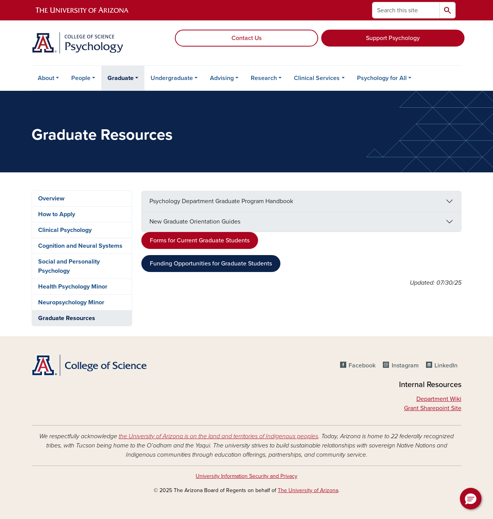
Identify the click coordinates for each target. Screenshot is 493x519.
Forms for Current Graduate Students (200, 240)
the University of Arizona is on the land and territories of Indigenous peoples (218, 436)
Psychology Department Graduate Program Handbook (221, 201)
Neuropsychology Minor (71, 302)
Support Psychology (393, 38)
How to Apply (56, 214)
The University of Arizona (308, 490)
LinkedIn (446, 365)
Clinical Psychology (65, 230)
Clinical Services (317, 78)
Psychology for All (382, 78)
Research (264, 78)
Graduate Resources (66, 318)
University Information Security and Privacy (246, 476)
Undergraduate (172, 78)
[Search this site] (406, 10)
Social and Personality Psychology (69, 266)
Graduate (120, 78)
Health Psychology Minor (72, 286)
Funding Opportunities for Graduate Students (211, 263)
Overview (51, 198)
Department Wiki (438, 399)
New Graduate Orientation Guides (194, 221)
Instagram (405, 365)
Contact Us (246, 38)
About (46, 78)
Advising (222, 78)
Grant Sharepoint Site (432, 408)
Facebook (362, 365)
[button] (470, 498)
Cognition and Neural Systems (80, 246)
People (81, 78)
